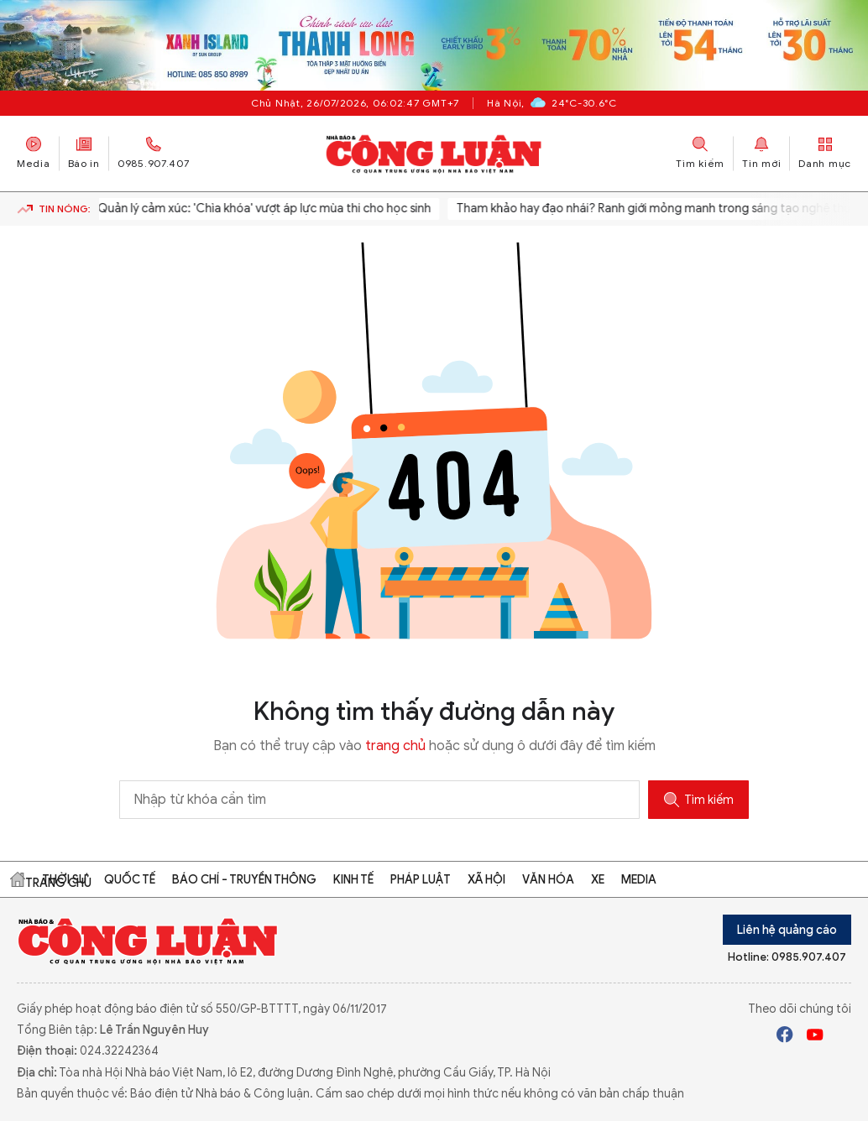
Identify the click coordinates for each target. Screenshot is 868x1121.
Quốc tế (129, 880)
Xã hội (486, 880)
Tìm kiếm (699, 799)
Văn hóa (548, 880)
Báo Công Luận (434, 154)
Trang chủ (17, 879)
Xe (597, 880)
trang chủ (395, 746)
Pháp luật (420, 880)
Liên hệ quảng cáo (787, 930)
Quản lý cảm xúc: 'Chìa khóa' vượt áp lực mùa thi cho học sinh (259, 208)
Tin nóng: (54, 209)
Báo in (84, 153)
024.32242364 (119, 1051)
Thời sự (64, 880)
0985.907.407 (154, 153)
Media (33, 153)
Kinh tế (353, 880)
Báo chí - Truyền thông (244, 880)
